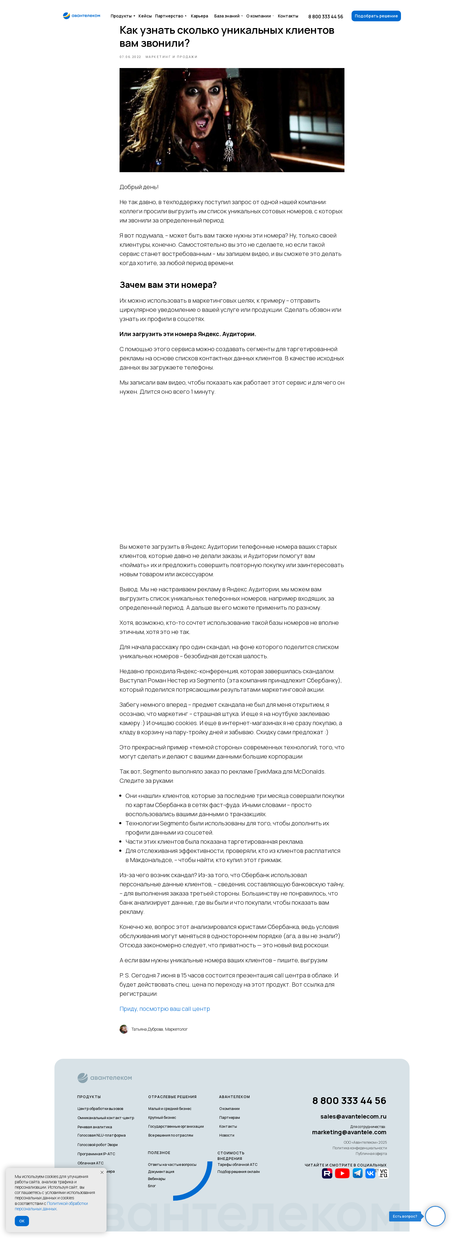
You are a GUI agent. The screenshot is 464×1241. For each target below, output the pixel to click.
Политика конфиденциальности (360, 1157)
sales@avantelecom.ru (353, 1126)
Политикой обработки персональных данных (51, 1205)
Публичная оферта (371, 1163)
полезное (159, 1162)
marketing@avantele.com (349, 1141)
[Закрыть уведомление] (102, 1172)
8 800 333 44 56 (325, 16)
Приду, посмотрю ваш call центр (165, 1013)
